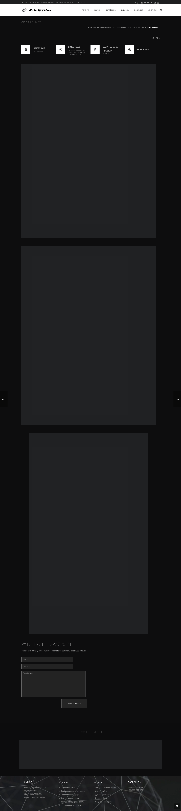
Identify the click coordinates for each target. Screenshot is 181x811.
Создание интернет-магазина (72, 791)
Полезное (138, 10)
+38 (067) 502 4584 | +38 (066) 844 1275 (39, 2)
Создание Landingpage (69, 795)
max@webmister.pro (66, 2)
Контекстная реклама (69, 798)
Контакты (152, 10)
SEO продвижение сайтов (105, 788)
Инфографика (100, 798)
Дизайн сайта (100, 791)
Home (90, 27)
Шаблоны (125, 10)
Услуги (97, 10)
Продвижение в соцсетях (70, 805)
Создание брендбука (103, 802)
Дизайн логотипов (102, 795)
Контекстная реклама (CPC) (105, 27)
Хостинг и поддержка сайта (71, 802)
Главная (85, 10)
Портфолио (111, 10)
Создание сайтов (140, 27)
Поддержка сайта (124, 27)
